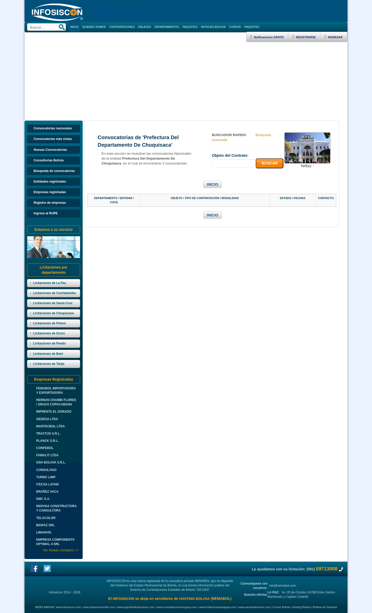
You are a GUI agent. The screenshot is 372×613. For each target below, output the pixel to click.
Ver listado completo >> (61, 550)
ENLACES (144, 26)
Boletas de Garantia (325, 607)
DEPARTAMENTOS (167, 26)
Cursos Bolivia (281, 607)
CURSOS (235, 26)
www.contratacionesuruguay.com (177, 607)
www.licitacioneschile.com (99, 607)
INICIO (212, 184)
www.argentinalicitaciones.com (135, 607)
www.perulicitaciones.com (254, 607)
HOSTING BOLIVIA (194, 599)
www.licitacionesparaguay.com (217, 607)
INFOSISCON (123, 599)
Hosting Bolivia (301, 607)
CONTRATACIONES (122, 26)
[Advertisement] (186, 81)
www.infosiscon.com (68, 607)
